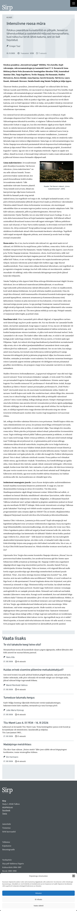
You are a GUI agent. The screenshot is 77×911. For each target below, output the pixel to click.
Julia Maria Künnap (15, 710)
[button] (73, 876)
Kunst (9, 17)
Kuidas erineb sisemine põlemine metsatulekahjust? (33, 670)
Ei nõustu (38, 899)
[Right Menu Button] (73, 3)
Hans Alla (10, 657)
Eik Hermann (12, 757)
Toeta (4, 813)
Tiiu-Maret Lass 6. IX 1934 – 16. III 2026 (25, 723)
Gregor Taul (14, 46)
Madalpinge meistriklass (17, 744)
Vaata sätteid (38, 906)
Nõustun (38, 893)
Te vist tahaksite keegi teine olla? (22, 644)
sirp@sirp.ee (7, 807)
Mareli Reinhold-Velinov (17, 685)
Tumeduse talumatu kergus (19, 698)
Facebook (6, 810)
